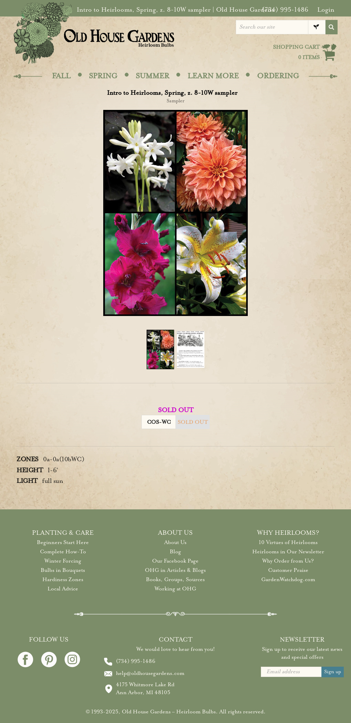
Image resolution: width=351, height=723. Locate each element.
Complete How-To (63, 551)
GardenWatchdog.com (288, 579)
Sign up (332, 672)
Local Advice (62, 588)
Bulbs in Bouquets (63, 570)
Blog (175, 551)
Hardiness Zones (62, 579)
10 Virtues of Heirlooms (288, 542)
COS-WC (159, 422)
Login (325, 9)
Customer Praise (288, 570)
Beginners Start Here (63, 542)
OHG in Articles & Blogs (175, 570)
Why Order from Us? (288, 560)
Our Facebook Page (175, 560)
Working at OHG (175, 588)
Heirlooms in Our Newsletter (288, 551)
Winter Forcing (62, 560)
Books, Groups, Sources (175, 579)
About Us (175, 542)
